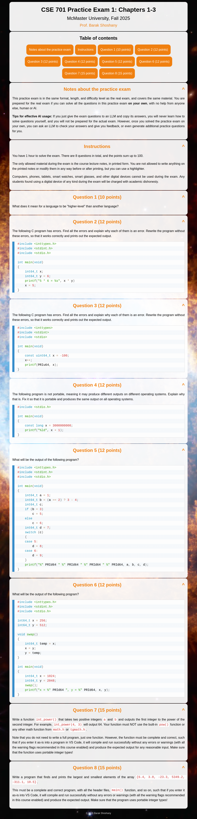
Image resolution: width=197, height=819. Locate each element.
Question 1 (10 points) (115, 49)
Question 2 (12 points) (153, 49)
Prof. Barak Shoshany (98, 25)
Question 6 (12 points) (154, 61)
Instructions (85, 49)
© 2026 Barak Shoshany (98, 812)
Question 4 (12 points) (80, 61)
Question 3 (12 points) (43, 61)
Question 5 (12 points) (117, 61)
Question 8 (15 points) (117, 73)
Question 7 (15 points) (80, 73)
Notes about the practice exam (50, 49)
